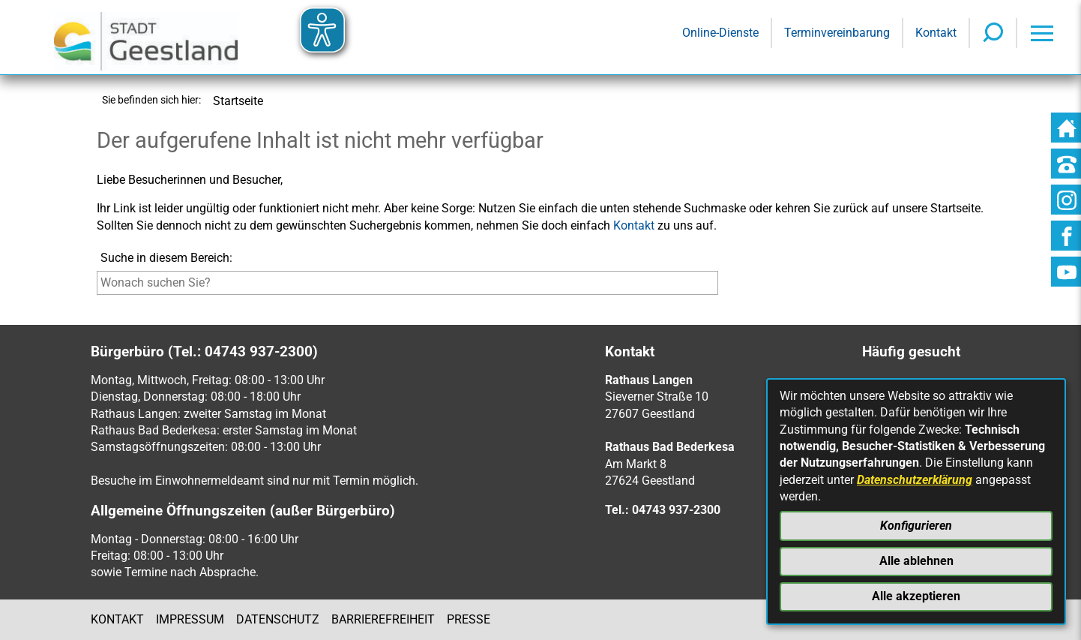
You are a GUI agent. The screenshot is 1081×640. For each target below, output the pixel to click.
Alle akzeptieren (916, 596)
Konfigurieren (916, 525)
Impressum (190, 619)
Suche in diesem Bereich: (166, 258)
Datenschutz (277, 619)
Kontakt (633, 225)
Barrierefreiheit (383, 619)
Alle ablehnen (916, 561)
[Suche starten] (721, 286)
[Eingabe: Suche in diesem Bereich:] (407, 283)
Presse (468, 619)
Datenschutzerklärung (914, 480)
